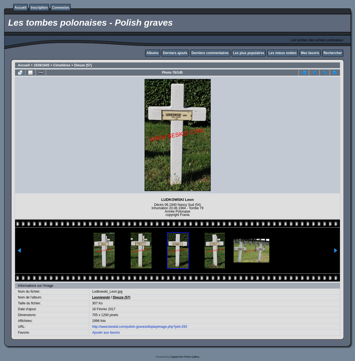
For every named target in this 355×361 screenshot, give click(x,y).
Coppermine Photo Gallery (184, 356)
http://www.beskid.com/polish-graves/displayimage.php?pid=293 (139, 327)
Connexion (60, 7)
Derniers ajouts (175, 53)
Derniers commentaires (210, 53)
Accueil (21, 7)
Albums (153, 53)
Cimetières (61, 65)
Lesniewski (101, 297)
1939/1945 (41, 65)
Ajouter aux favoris (106, 332)
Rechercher (332, 53)
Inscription (39, 7)
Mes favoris (310, 53)
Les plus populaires (249, 53)
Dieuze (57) (83, 65)
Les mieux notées (282, 53)
